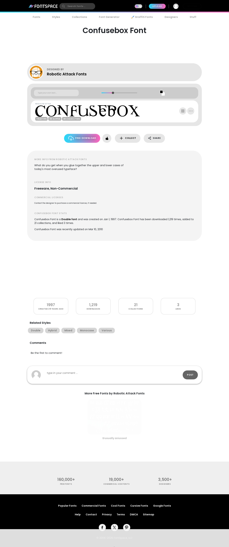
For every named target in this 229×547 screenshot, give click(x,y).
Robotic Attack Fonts (67, 74)
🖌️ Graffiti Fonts (142, 17)
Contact (91, 514)
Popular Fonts (67, 506)
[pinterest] (126, 527)
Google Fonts (162, 506)
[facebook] (102, 527)
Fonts (36, 17)
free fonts (66, 484)
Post (190, 374)
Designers (171, 17)
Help (78, 514)
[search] (77, 6)
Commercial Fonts (94, 506)
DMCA (134, 514)
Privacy (107, 514)
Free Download (82, 138)
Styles (56, 17)
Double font (69, 219)
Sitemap (148, 514)
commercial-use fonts (116, 484)
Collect (127, 138)
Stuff (193, 17)
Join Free (192, 6)
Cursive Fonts (139, 506)
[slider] (113, 93)
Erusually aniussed (115, 438)
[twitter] (114, 527)
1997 (51, 304)
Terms (121, 514)
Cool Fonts (118, 506)
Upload (157, 6)
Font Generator (109, 17)
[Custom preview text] (56, 93)
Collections (79, 17)
